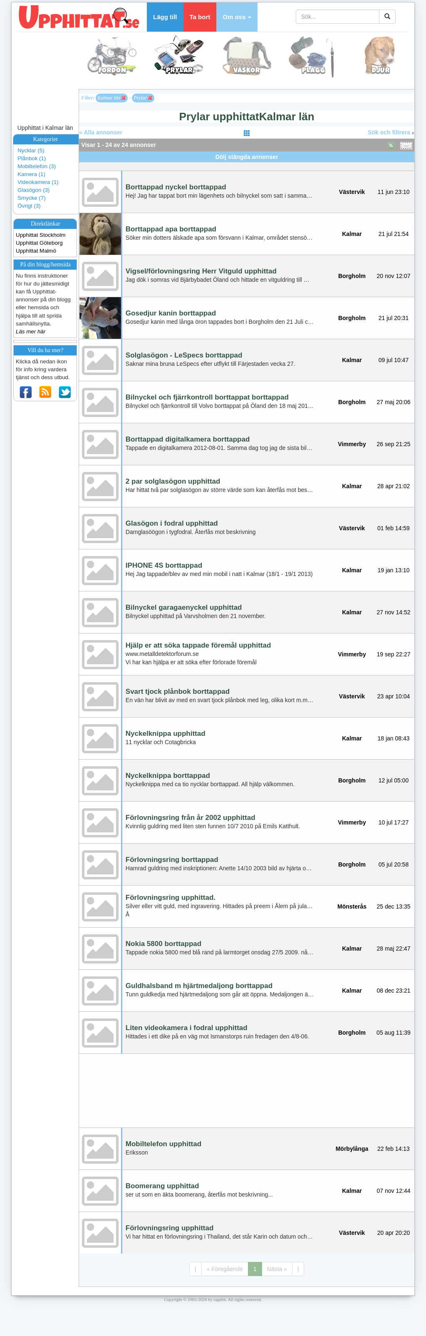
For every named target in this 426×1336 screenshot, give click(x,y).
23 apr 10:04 (393, 696)
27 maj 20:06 (394, 402)
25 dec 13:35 (394, 906)
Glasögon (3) (33, 190)
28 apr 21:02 (393, 486)
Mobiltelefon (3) (36, 166)
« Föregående (225, 1269)
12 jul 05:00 (394, 780)
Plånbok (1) (31, 158)
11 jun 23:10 (393, 192)
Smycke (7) (31, 198)
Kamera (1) (31, 174)
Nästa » (277, 1269)
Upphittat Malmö (36, 251)
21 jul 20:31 (394, 318)
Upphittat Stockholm (40, 235)
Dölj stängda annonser (246, 157)
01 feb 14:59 (393, 528)
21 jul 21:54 (394, 234)
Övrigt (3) (29, 206)
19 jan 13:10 (393, 570)
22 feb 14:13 (393, 1148)
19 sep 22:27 (394, 654)
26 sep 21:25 (394, 444)
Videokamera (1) (37, 182)
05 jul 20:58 (394, 864)
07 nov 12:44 (394, 1190)
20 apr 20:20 (393, 1232)
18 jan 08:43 (393, 738)
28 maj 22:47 (394, 948)
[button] (237, 17)
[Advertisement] (246, 165)
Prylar (143, 98)
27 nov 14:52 (394, 612)
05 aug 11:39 (393, 1032)
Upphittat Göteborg (39, 243)
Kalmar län (111, 98)
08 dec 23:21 (394, 990)
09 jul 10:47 (394, 360)
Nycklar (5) (30, 150)
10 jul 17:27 (394, 822)
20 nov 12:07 (394, 276)
